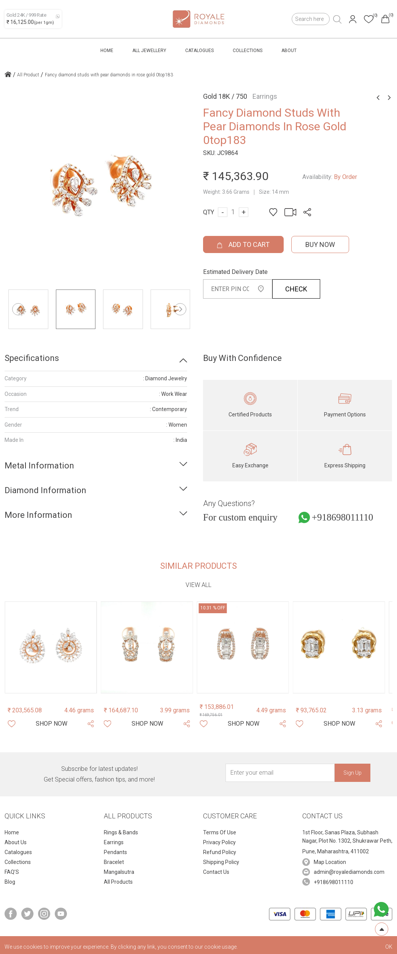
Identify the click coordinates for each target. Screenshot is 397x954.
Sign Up (352, 773)
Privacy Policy (219, 842)
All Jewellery (149, 50)
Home (106, 50)
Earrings (114, 842)
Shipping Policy (221, 862)
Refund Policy (219, 852)
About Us (16, 842)
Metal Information (39, 465)
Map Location (330, 862)
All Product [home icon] (28, 75)
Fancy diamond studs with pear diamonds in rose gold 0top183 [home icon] (109, 75)
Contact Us (216, 872)
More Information (38, 515)
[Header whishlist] (368, 19)
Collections (247, 50)
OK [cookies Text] (388, 947)
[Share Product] (90, 723)
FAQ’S (12, 872)
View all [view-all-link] (198, 585)
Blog (10, 882)
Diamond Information (45, 490)
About (289, 50)
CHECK (296, 289)
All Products (118, 882)
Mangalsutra (119, 872)
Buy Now (320, 244)
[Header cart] (385, 19)
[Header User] (352, 19)
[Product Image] (51, 647)
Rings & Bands (121, 832)
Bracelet (114, 862)
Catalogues (199, 50)
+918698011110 (342, 517)
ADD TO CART (243, 244)
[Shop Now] (51, 724)
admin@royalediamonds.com (349, 872)
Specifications (32, 358)
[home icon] (8, 75)
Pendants (115, 852)
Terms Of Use (219, 832)
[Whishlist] (11, 723)
